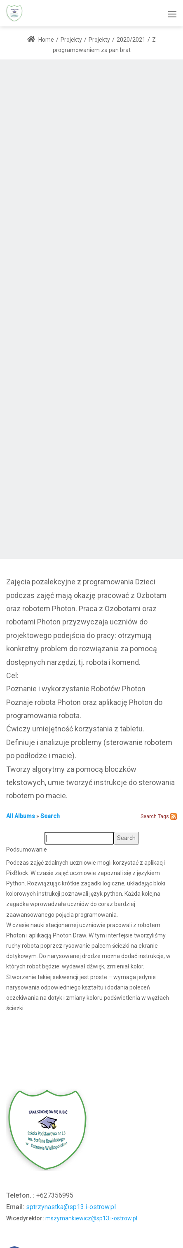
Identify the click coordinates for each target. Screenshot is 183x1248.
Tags (163, 816)
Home (40, 39)
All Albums (20, 816)
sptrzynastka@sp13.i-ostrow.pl (71, 1207)
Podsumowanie (26, 849)
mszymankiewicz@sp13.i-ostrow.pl (91, 1218)
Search (50, 816)
